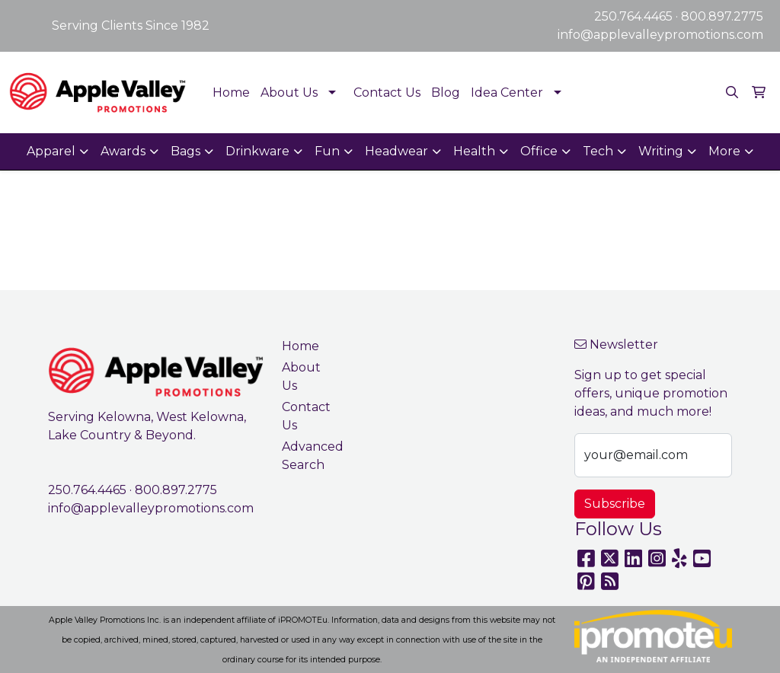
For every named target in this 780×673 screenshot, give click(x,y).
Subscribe (614, 503)
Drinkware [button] (257, 151)
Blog (445, 92)
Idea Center (507, 92)
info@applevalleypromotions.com (660, 34)
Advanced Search (309, 455)
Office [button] (539, 151)
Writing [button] (660, 151)
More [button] (724, 151)
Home (231, 92)
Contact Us (386, 92)
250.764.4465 (633, 16)
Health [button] (474, 151)
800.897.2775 (722, 16)
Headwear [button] (396, 151)
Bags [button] (185, 151)
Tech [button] (598, 151)
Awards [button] (123, 151)
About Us (289, 92)
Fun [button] (327, 151)
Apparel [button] (51, 151)
